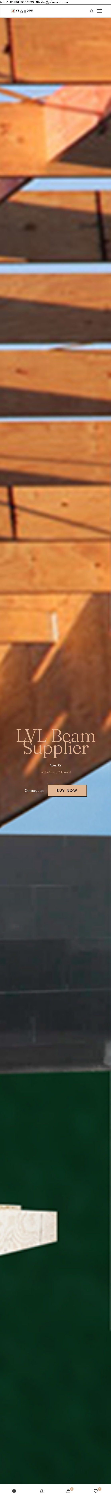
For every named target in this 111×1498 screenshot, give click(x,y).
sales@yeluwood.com (53, 2)
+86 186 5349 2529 (21, 2)
